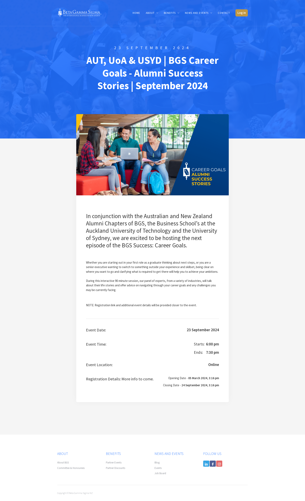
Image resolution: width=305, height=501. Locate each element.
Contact (224, 13)
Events (158, 468)
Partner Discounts (115, 468)
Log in (241, 13)
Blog (157, 462)
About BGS (63, 462)
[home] (79, 12)
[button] (152, 13)
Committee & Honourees (71, 468)
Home (136, 13)
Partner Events (113, 462)
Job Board (160, 473)
